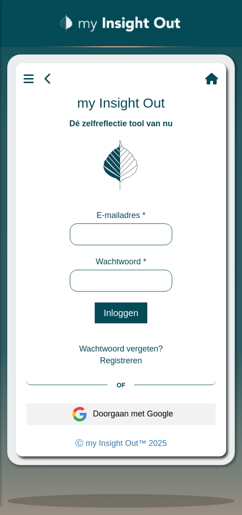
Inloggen (121, 313)
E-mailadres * (121, 215)
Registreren (121, 360)
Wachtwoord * (121, 261)
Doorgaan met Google (121, 414)
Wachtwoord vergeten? (121, 348)
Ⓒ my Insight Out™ (121, 443)
